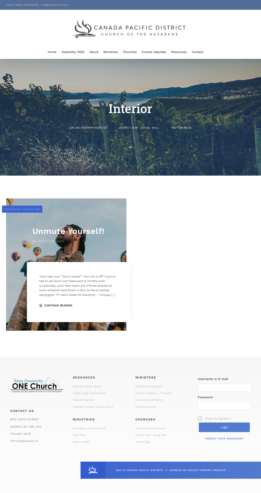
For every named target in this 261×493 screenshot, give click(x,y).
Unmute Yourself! (68, 231)
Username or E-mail (213, 379)
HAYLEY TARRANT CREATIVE (207, 470)
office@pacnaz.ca (24, 441)
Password (205, 397)
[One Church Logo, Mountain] (36, 375)
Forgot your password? (224, 438)
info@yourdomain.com (54, 4)
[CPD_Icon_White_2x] (93, 467)
